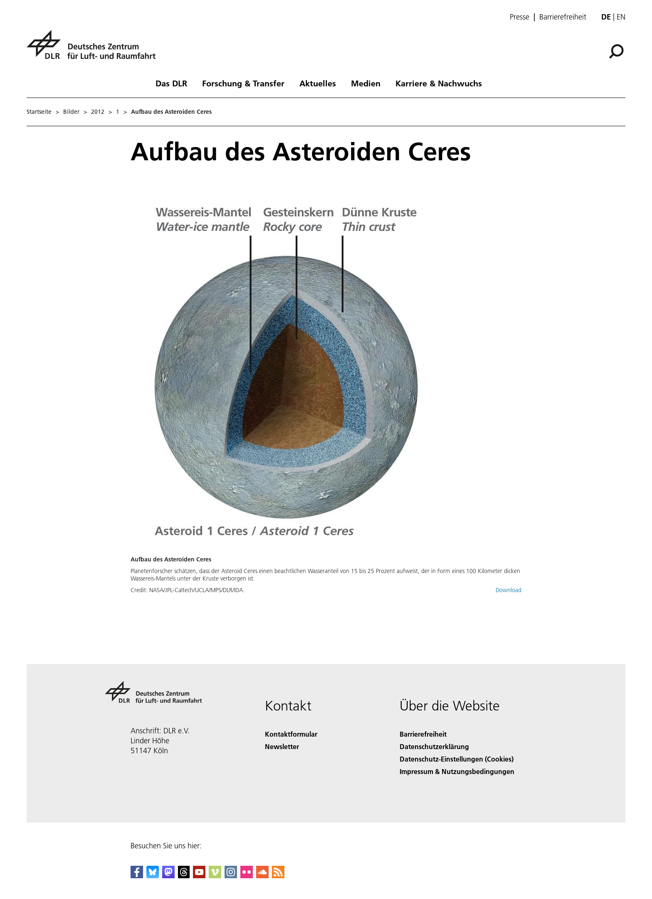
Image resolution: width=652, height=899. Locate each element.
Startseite (39, 112)
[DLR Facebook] (137, 875)
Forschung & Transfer (243, 83)
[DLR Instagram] (231, 875)
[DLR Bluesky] (152, 875)
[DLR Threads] (184, 875)
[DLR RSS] (278, 875)
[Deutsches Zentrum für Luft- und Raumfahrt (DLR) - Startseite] (94, 49)
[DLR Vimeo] (215, 875)
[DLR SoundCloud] (262, 875)
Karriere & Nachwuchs (438, 83)
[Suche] (616, 51)
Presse (519, 17)
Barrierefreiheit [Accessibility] (423, 734)
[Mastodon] (168, 875)
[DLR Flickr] (246, 875)
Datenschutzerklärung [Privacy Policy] (434, 746)
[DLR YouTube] (199, 875)
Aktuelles (317, 83)
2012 (97, 112)
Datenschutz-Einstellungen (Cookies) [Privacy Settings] (457, 758)
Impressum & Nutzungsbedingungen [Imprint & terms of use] (457, 771)
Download (508, 590)
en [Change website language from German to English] (621, 17)
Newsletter (282, 746)
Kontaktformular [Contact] (291, 734)
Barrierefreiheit (562, 17)
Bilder (71, 112)
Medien (365, 83)
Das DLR (171, 83)
